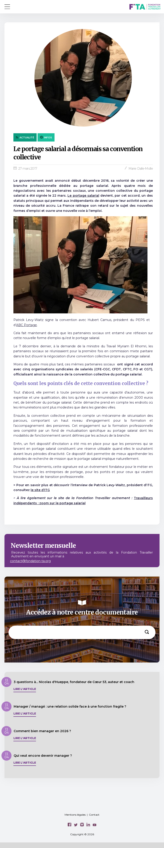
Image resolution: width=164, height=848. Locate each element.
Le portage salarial (83, 196)
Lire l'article (24, 689)
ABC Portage (26, 325)
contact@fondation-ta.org (30, 561)
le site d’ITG (40, 490)
